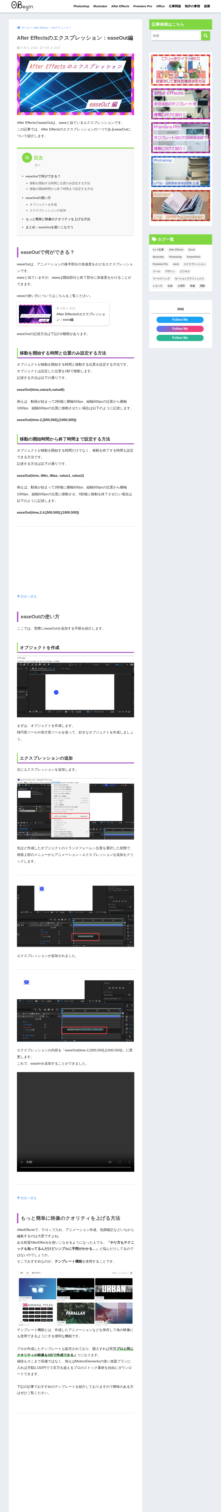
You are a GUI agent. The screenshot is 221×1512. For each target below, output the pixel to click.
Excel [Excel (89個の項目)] (192, 249)
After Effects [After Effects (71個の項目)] (176, 249)
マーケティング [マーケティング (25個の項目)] (161, 278)
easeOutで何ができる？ (43, 176)
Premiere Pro (142, 6)
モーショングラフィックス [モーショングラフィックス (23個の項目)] (189, 278)
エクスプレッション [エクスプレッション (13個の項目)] (195, 264)
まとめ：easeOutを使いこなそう (50, 227)
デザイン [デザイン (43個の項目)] (170, 271)
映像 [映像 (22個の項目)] (192, 285)
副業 (207, 6)
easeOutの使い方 (38, 198)
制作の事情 (192, 6)
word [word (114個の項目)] (176, 264)
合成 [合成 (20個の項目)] (170, 285)
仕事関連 (175, 6)
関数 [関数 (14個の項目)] (202, 285)
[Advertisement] (75, 571)
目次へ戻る (27, 602)
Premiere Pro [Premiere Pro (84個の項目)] (160, 264)
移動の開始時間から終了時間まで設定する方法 (61, 188)
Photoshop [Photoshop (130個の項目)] (175, 257)
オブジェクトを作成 (43, 204)
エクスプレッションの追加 (48, 210)
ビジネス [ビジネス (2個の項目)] (185, 271)
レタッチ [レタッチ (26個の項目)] (158, 285)
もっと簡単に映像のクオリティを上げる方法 (58, 219)
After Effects (120, 6)
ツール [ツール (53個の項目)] (156, 271)
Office (160, 6)
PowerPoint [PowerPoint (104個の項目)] (193, 257)
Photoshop (81, 6)
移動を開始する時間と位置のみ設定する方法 (60, 183)
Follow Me (180, 320)
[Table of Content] (38, 165)
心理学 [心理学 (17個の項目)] (181, 285)
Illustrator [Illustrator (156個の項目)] (158, 257)
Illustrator (100, 6)
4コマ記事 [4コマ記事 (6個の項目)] (158, 249)
